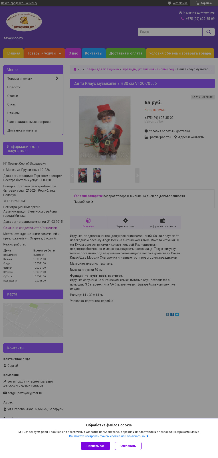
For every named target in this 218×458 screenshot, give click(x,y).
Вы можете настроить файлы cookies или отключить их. (107, 436)
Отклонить (128, 446)
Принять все (96, 446)
